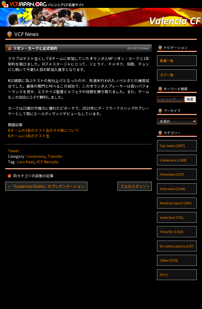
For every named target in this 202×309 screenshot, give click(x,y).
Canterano (36, 156)
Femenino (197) (172, 174)
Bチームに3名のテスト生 (28, 135)
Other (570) (169, 260)
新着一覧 (167, 60)
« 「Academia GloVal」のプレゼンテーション (46, 186)
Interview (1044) (172, 188)
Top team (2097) (172, 145)
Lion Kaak (25, 161)
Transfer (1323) (171, 231)
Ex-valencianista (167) (177, 246)
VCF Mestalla (47, 161)
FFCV (164, 274)
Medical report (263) (175, 202)
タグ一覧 (167, 74)
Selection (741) (171, 217)
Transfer (55, 156)
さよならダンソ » (134, 186)
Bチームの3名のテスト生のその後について (43, 130)
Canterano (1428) (173, 160)
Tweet (13, 150)
